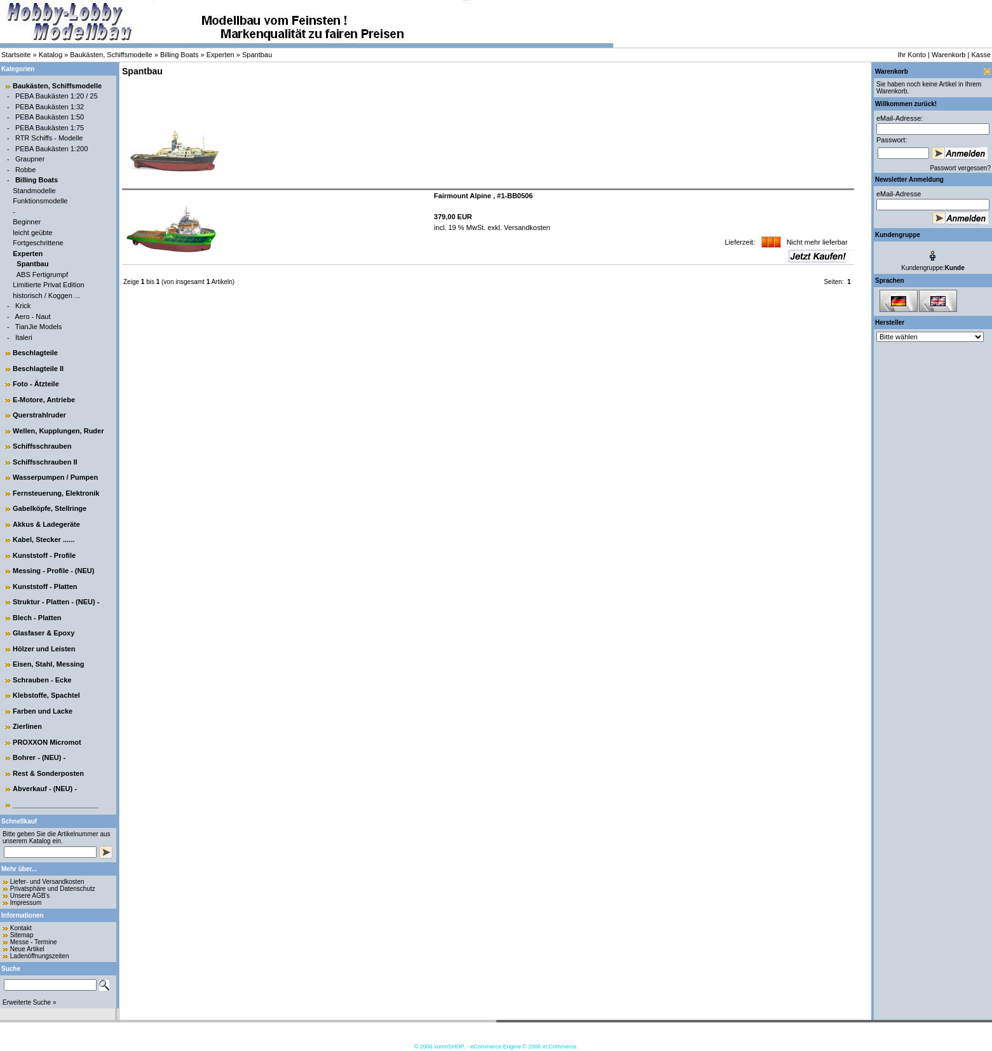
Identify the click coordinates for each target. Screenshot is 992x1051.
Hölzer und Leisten (44, 649)
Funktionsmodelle (40, 201)
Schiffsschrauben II (45, 462)
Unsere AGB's (30, 895)
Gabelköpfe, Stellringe (49, 508)
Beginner (27, 222)
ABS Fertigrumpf (42, 274)
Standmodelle (34, 190)
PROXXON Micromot (47, 742)
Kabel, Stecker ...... (43, 539)
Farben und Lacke (42, 711)
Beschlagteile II (38, 368)
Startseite (16, 54)
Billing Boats (179, 54)
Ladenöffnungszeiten (39, 956)
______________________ (56, 804)
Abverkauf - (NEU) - (45, 788)
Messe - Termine (33, 942)
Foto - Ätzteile (36, 384)
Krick (23, 305)
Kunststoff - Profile (44, 555)
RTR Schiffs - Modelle (49, 138)
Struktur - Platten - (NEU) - (56, 602)
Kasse (981, 54)
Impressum (25, 902)
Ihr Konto (911, 54)
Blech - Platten (37, 617)
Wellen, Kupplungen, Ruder (58, 431)
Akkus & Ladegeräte (46, 524)
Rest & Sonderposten (48, 773)
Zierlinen (27, 726)
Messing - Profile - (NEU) (53, 570)
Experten (220, 54)
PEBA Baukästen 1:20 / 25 (56, 96)
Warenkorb (948, 54)
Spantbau (257, 54)
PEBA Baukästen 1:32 (49, 107)
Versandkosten (526, 227)
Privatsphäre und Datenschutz (52, 888)
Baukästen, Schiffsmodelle (111, 54)
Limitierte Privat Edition (49, 284)
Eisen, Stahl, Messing (48, 664)
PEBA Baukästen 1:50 (49, 117)
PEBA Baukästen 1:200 (51, 149)
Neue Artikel (27, 949)
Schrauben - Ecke (42, 680)
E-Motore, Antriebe (44, 399)
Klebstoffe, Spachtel (46, 695)
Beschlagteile (35, 352)
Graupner (29, 159)
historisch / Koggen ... (46, 295)
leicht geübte (32, 232)
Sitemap (22, 935)
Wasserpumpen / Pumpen (55, 477)
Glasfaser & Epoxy (43, 633)
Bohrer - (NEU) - (39, 757)
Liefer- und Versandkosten (47, 881)
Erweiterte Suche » (30, 1002)
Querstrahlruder (39, 415)
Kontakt (21, 928)
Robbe (25, 169)
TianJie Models (38, 326)
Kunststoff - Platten (45, 586)
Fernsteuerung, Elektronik (56, 493)
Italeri (23, 337)
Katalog (50, 54)
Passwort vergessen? (960, 168)
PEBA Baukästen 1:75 (49, 128)
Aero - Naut (32, 316)
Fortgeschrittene (38, 243)
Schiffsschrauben (42, 446)
